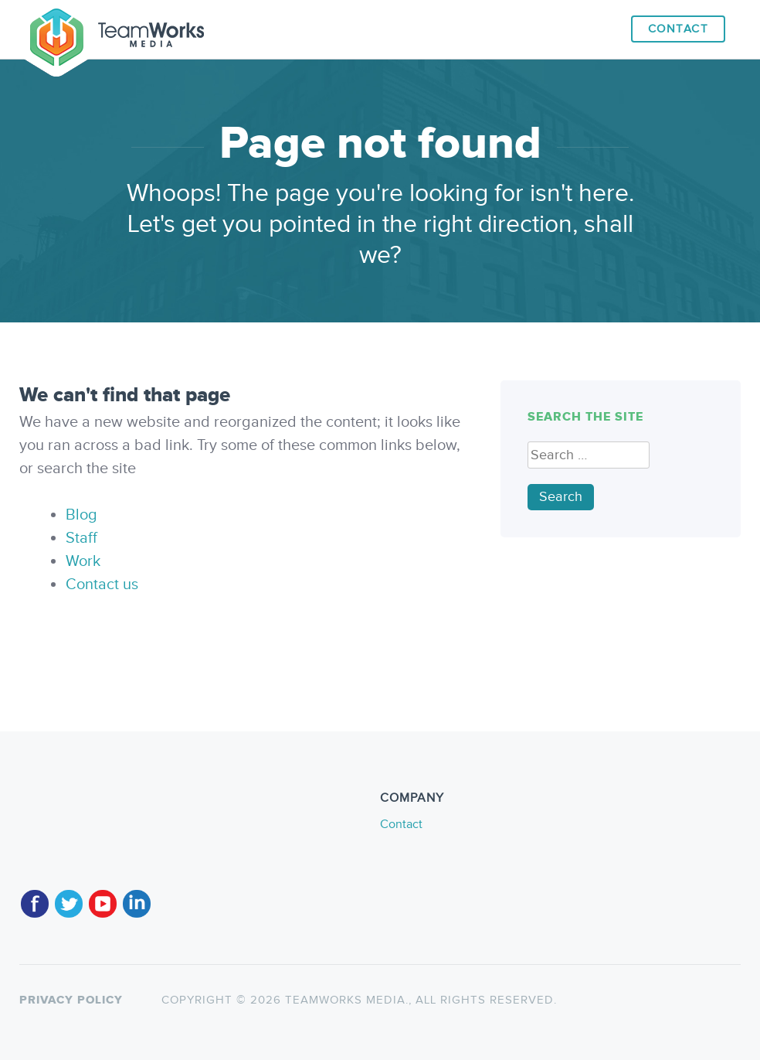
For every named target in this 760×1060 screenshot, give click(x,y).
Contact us (102, 584)
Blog (81, 515)
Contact (678, 29)
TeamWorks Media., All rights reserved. (419, 1000)
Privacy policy (71, 1000)
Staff (81, 538)
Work (83, 561)
